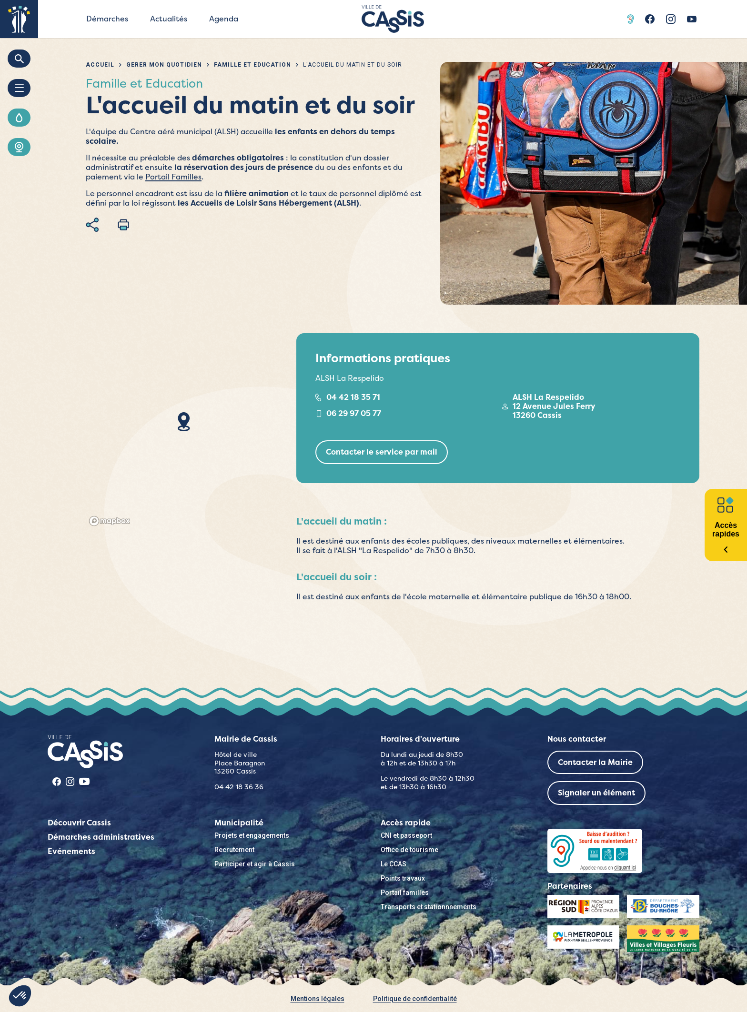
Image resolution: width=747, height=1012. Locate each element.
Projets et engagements (251, 835)
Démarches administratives (101, 837)
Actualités (168, 19)
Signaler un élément (596, 793)
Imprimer (123, 224)
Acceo (631, 19)
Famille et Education (252, 65)
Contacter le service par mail (381, 452)
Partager (92, 225)
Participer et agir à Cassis (254, 864)
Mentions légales (317, 998)
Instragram (670, 19)
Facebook (649, 19)
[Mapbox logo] (110, 521)
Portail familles (405, 892)
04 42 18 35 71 (353, 397)
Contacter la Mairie (595, 762)
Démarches (107, 19)
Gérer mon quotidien (164, 65)
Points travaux (403, 878)
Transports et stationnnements (428, 907)
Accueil (100, 65)
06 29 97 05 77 (353, 413)
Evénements (71, 851)
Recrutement (234, 849)
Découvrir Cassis (79, 823)
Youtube (691, 19)
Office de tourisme (409, 849)
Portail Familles (173, 177)
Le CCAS (393, 864)
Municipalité (238, 823)
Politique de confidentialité (415, 998)
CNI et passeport (406, 835)
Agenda (223, 19)
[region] (184, 431)
